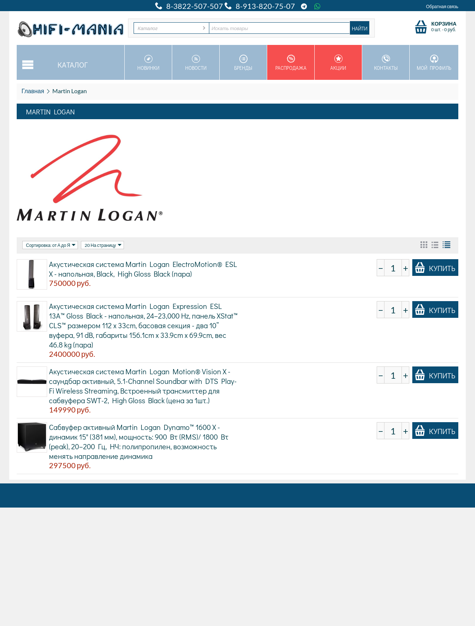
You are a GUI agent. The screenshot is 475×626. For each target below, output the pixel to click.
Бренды (243, 63)
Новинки (148, 63)
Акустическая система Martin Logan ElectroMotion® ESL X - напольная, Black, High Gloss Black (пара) (143, 268)
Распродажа (290, 63)
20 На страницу (103, 245)
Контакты (385, 63)
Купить (435, 267)
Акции (338, 63)
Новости (195, 63)
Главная (33, 90)
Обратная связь (442, 6)
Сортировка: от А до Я (51, 245)
